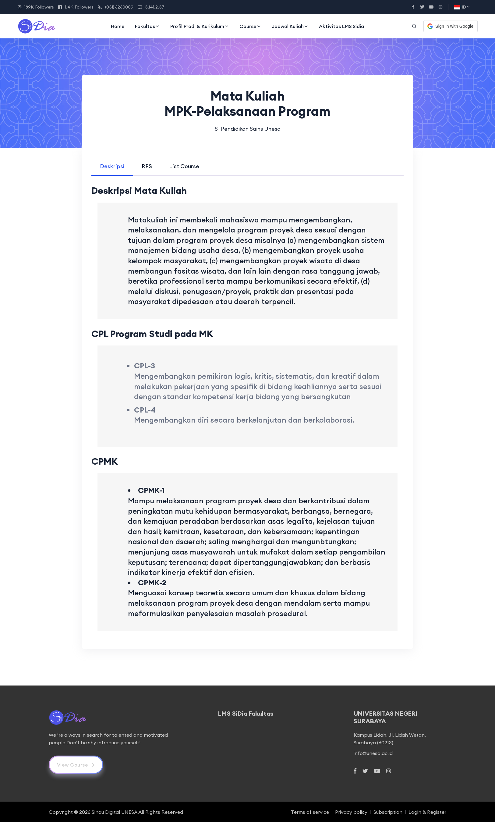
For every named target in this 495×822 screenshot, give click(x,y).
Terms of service (310, 812)
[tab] (112, 166)
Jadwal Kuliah (290, 26)
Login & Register (427, 812)
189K (36, 7)
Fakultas (147, 26)
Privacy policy (351, 812)
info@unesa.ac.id (373, 753)
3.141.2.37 (151, 7)
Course (250, 26)
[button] (450, 26)
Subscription (387, 812)
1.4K (76, 7)
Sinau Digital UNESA (114, 812)
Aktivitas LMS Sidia (341, 26)
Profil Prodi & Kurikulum (199, 26)
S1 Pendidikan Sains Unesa (248, 128)
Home (118, 26)
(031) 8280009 (115, 7)
